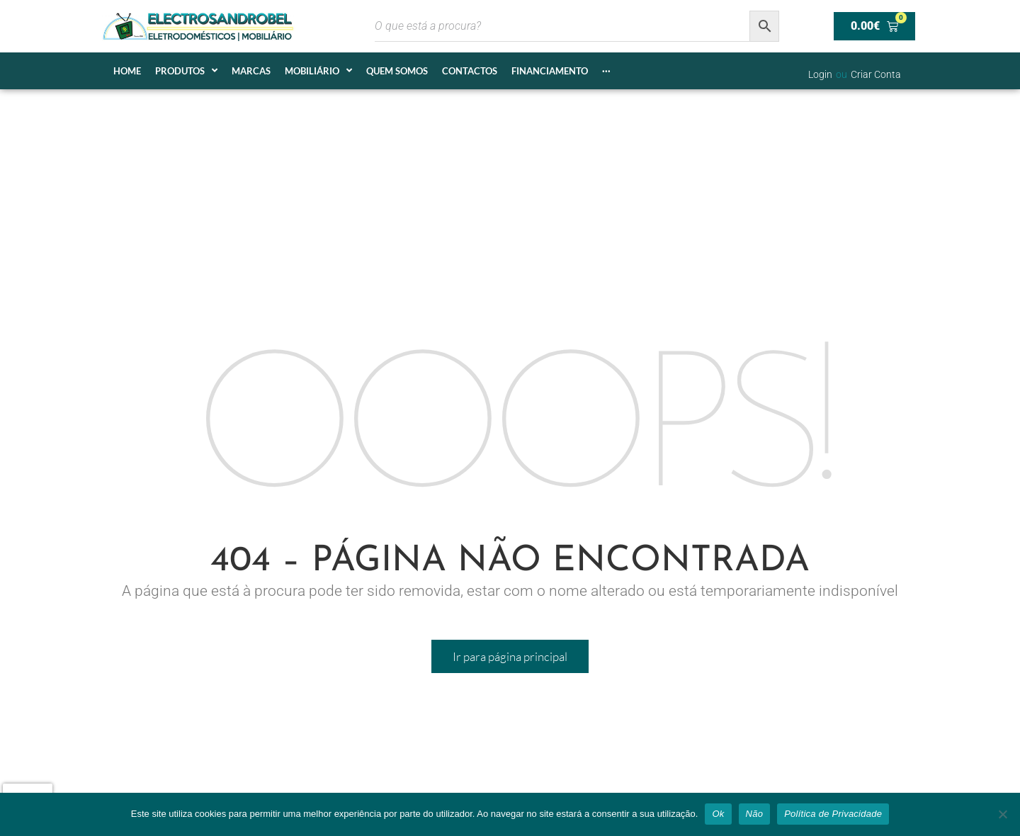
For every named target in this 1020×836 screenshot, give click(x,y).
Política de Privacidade (833, 813)
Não (755, 813)
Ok (718, 813)
